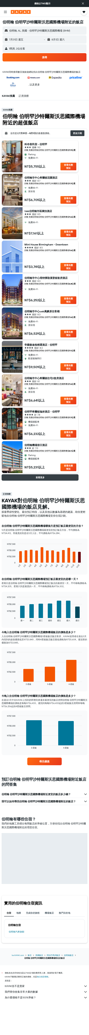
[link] (44, 761)
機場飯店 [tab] (49, 912)
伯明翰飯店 (68, 955)
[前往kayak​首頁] (21, 12)
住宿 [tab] (9, 912)
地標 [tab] (18, 912)
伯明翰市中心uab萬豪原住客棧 (41, 311)
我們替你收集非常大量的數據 (46, 992)
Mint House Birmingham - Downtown (46, 244)
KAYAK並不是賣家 (46, 986)
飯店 (30, 955)
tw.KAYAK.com (18, 955)
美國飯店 (39, 955)
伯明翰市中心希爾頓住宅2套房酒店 (44, 378)
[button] (83, 3)
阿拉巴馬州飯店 (53, 955)
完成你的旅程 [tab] (33, 912)
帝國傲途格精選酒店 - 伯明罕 (40, 344)
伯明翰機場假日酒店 (35, 445)
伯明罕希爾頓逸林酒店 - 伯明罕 (42, 411)
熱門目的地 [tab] (64, 912)
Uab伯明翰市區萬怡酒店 (38, 211)
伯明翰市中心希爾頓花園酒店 (40, 177)
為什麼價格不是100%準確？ (46, 998)
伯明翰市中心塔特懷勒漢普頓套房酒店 (46, 277)
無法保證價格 (42, 976)
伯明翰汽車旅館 (16, 931)
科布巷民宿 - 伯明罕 (35, 144)
